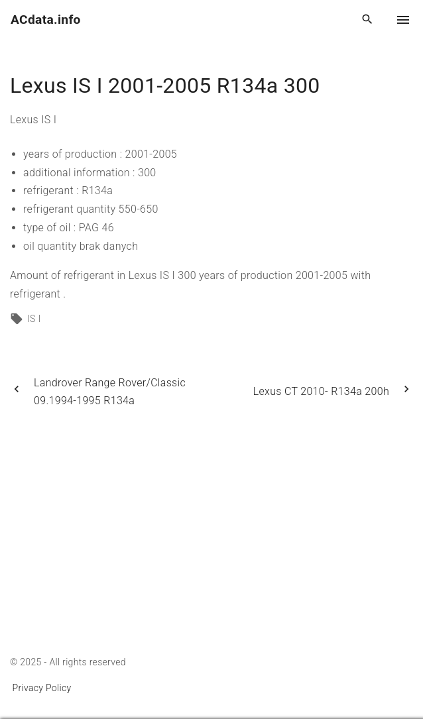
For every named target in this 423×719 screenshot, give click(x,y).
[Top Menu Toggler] (403, 19)
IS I (33, 318)
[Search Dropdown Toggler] (367, 20)
